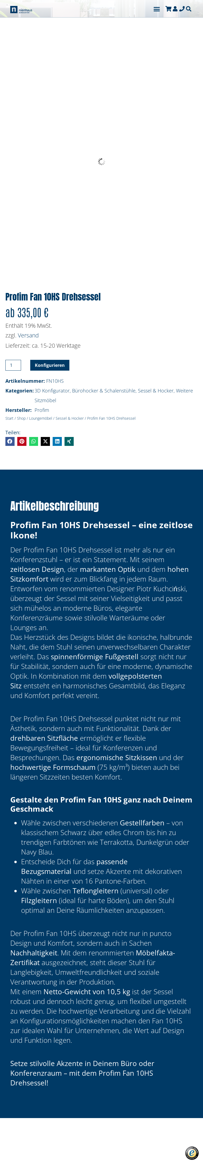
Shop (21, 418)
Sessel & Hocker (156, 390)
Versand (28, 335)
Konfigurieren (50, 365)
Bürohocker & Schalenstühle (104, 390)
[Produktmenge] (13, 365)
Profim (42, 410)
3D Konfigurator (52, 390)
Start (9, 418)
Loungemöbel (40, 418)
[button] (157, 9)
